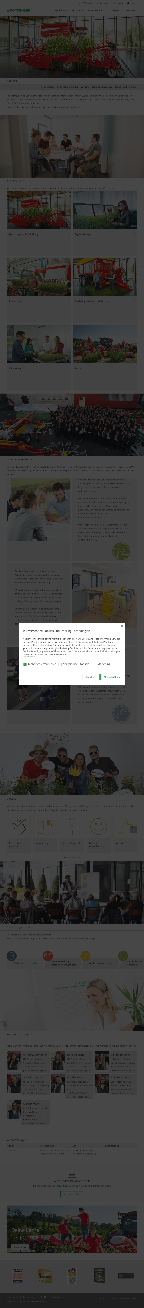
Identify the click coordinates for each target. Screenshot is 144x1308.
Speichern (91, 677)
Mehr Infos (29, 656)
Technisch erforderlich (42, 664)
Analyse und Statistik (76, 664)
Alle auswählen (112, 677)
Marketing (103, 664)
